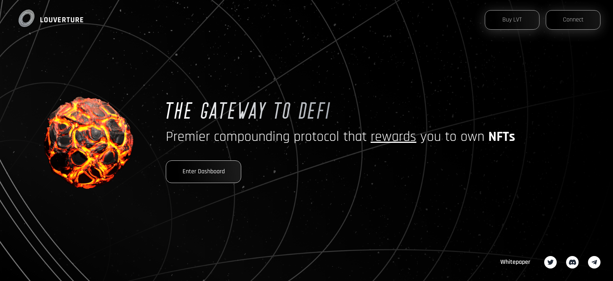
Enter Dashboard (204, 171)
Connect (573, 20)
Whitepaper (515, 262)
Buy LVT (512, 20)
